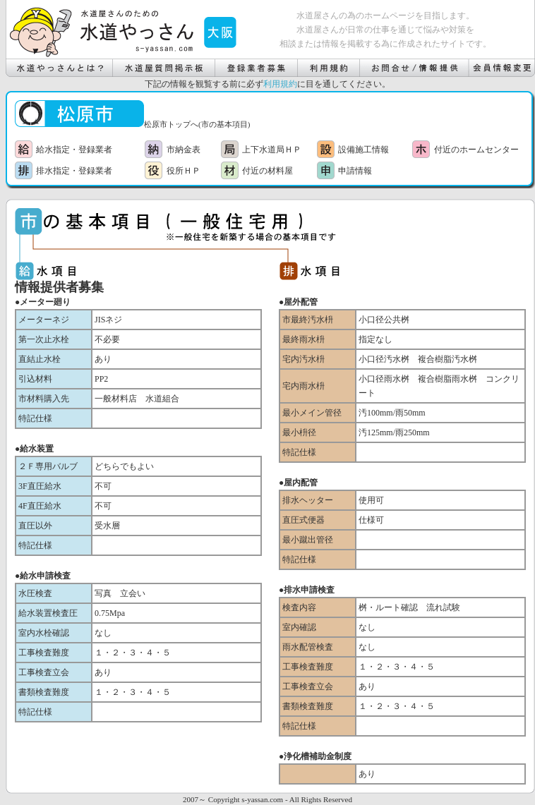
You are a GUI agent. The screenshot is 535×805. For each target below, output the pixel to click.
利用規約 (280, 84)
